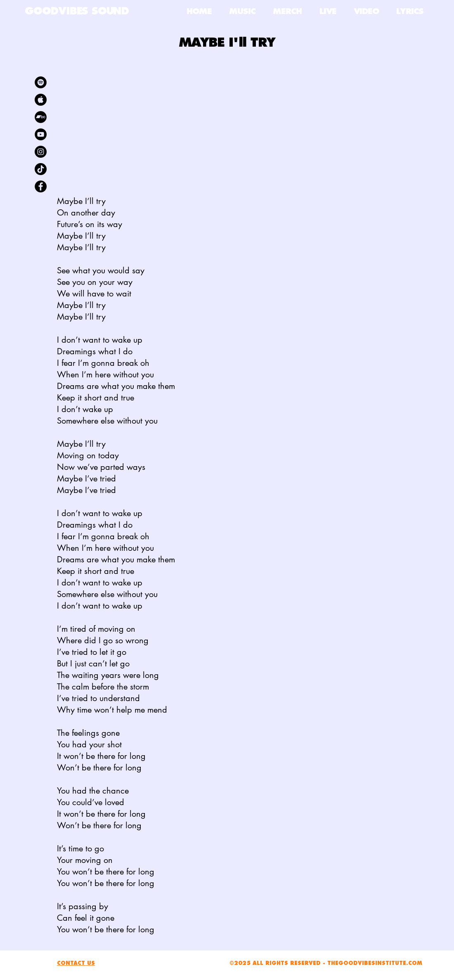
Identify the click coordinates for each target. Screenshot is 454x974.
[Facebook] (41, 186)
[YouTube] (41, 134)
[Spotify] (41, 82)
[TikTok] (41, 169)
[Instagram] (41, 152)
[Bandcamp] (41, 117)
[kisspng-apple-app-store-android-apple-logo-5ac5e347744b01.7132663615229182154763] (41, 100)
